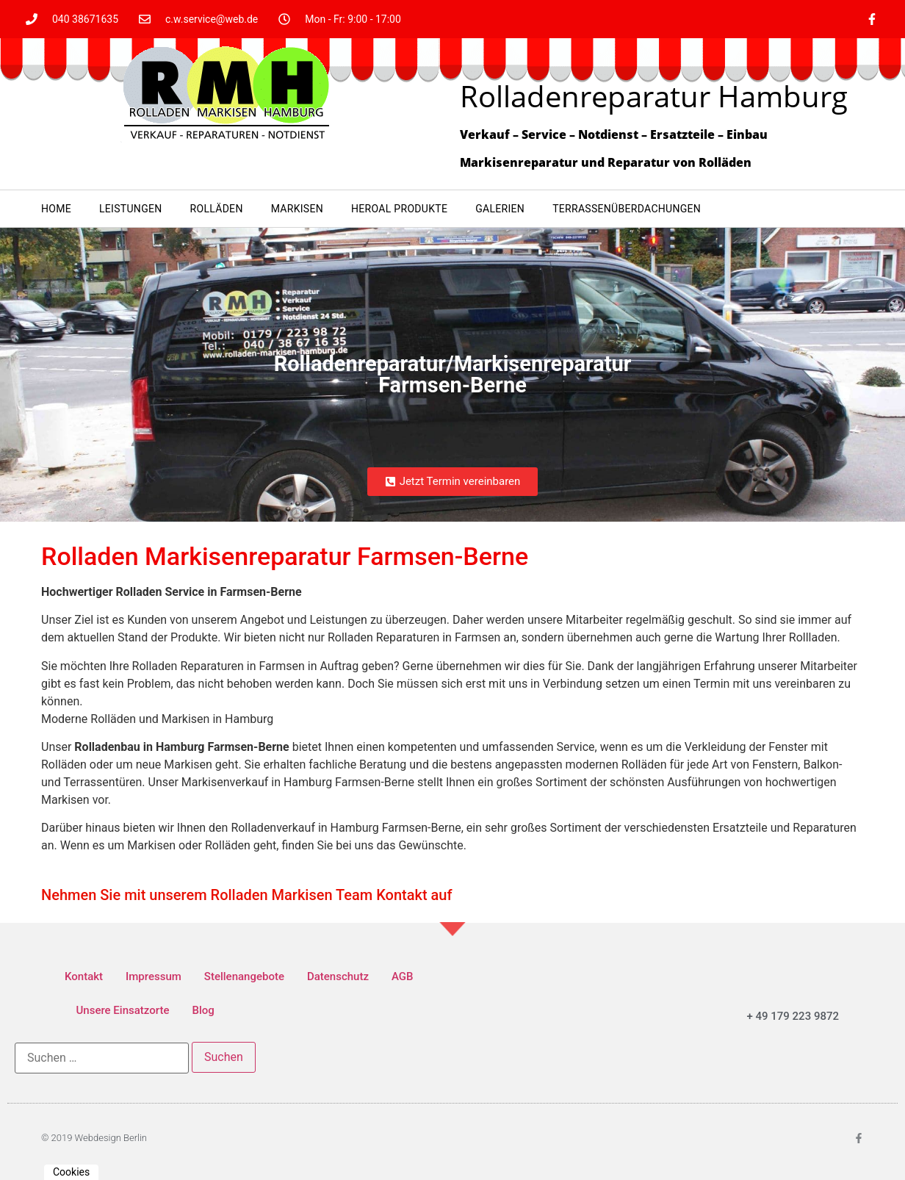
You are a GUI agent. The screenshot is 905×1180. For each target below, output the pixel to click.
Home (56, 209)
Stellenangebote (244, 976)
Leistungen (130, 209)
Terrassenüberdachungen (626, 209)
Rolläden (216, 209)
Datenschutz (338, 976)
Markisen (297, 209)
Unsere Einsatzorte (123, 1010)
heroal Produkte (399, 209)
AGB (403, 976)
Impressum (153, 976)
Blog (203, 1010)
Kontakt (84, 976)
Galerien (499, 209)
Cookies (71, 1172)
